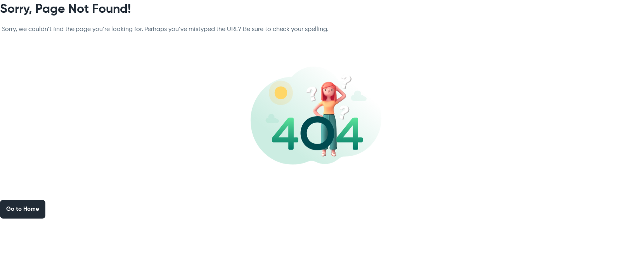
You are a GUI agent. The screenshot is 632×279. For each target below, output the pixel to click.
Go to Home (22, 209)
